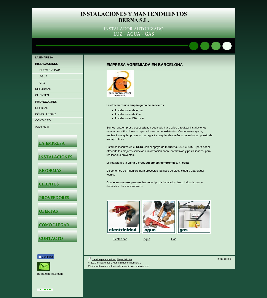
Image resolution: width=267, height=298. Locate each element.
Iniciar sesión (224, 258)
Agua (147, 239)
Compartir (45, 256)
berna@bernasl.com (50, 273)
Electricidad (120, 239)
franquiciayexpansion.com (135, 266)
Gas (173, 239)
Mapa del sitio (124, 259)
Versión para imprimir (102, 259)
